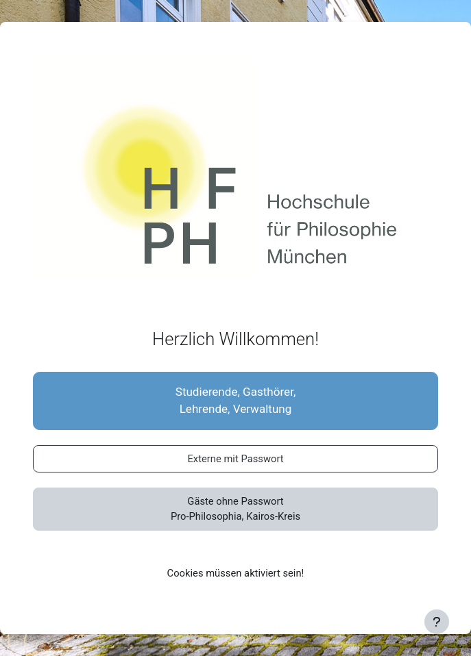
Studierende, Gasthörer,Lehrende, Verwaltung (236, 400)
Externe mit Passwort (235, 459)
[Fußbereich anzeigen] (436, 621)
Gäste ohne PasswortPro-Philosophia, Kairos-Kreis (235, 508)
